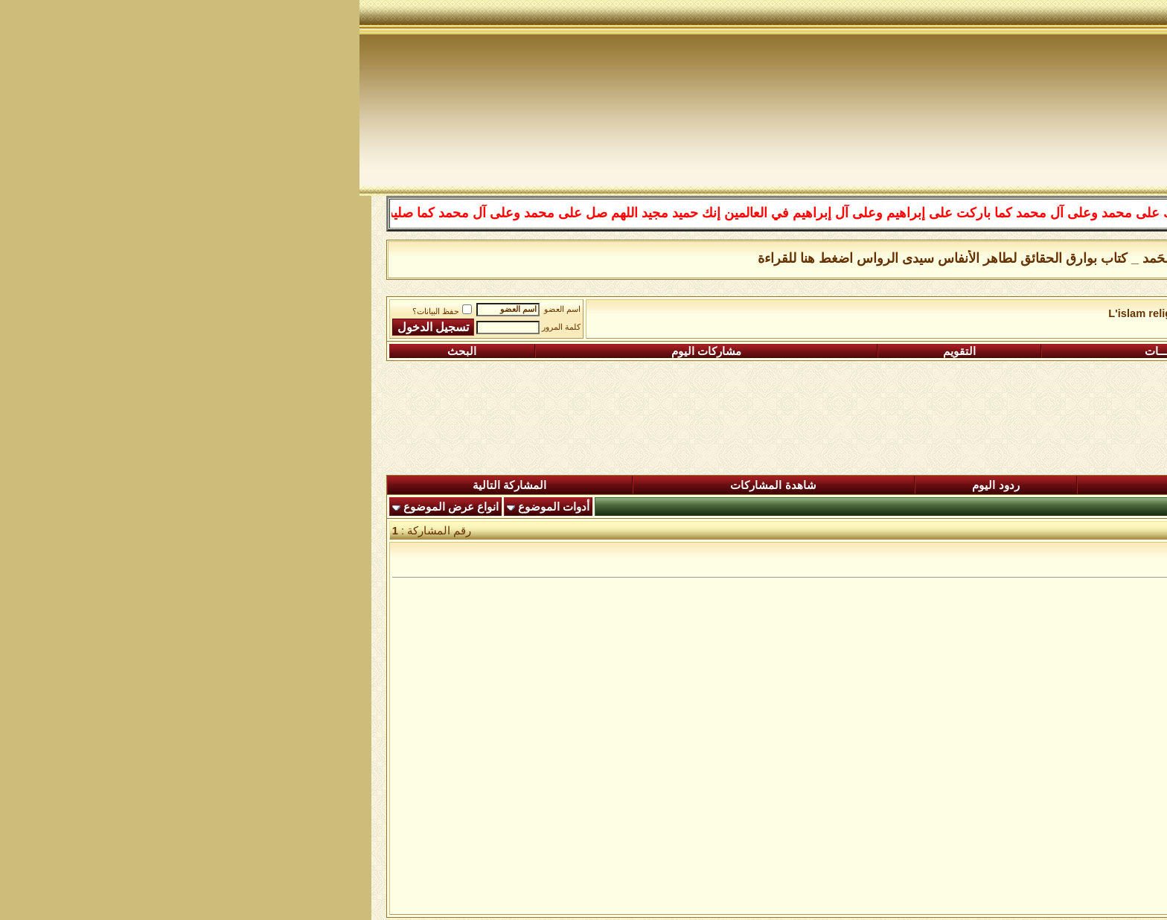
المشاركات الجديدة (864, 485)
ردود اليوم (636, 485)
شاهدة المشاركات (413, 485)
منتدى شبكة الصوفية (1072, 313)
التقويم (600, 351)
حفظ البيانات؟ (82, 311)
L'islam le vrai (975, 313)
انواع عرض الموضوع (91, 507)
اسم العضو (203, 309)
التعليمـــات (811, 351)
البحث (102, 351)
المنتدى (1075, 485)
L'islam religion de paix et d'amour (838, 313)
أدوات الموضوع (194, 507)
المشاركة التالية (150, 485)
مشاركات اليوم (347, 351)
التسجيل (1039, 351)
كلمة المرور (201, 327)
